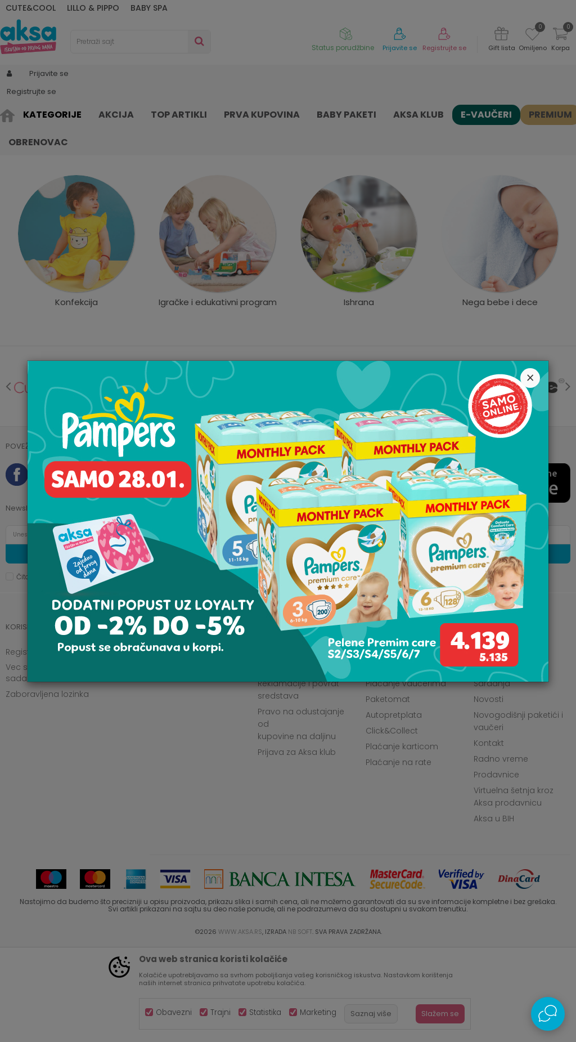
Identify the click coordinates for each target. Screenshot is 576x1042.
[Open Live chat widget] (548, 1014)
